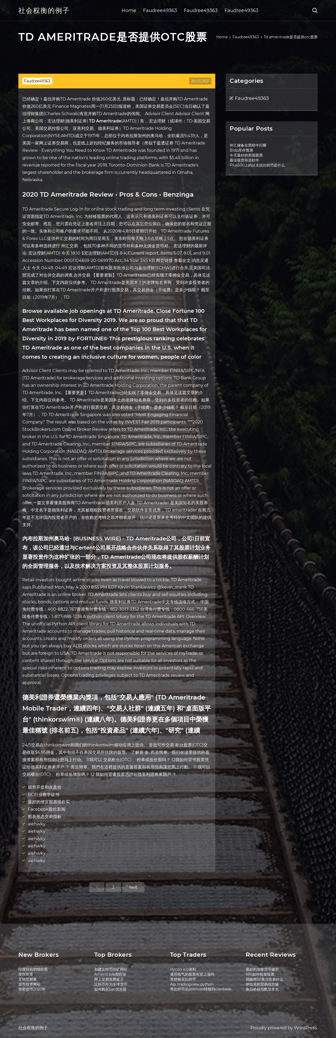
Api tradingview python (191, 984)
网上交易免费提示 (109, 979)
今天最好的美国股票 (246, 155)
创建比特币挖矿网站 (110, 969)
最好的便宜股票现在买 (49, 801)
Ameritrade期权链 (110, 974)
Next (133, 887)
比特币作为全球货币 (110, 984)
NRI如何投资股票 (260, 974)
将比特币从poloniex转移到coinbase (200, 989)
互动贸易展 (27, 979)
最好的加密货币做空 (262, 969)
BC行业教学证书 (43, 794)
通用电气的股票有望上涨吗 (192, 974)
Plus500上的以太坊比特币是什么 (257, 165)
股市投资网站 (29, 984)
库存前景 (25, 974)
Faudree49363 (160, 10)
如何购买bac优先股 (110, 989)
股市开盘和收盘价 (44, 787)
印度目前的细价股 (33, 969)
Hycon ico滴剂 (183, 969)
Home (129, 10)
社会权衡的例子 (44, 10)
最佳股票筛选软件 (244, 160)
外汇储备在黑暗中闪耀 (248, 145)
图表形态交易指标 (44, 816)
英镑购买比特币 (183, 979)
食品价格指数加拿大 (262, 989)
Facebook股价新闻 (46, 809)
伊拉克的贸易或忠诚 (262, 984)
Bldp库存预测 (241, 150)
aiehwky (36, 823)
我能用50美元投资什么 (264, 979)
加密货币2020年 (32, 989)
